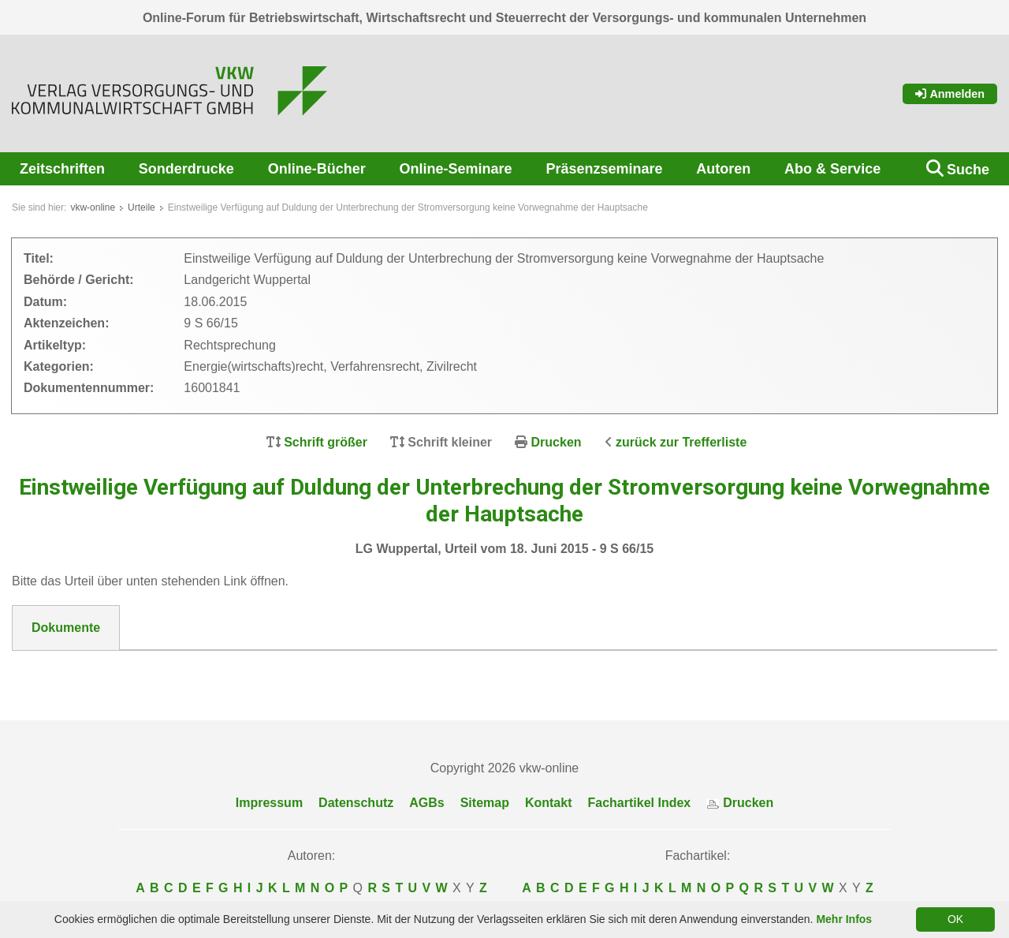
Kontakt (548, 803)
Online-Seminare (456, 169)
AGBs (426, 803)
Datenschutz (355, 803)
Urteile (141, 207)
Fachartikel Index (639, 803)
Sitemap (484, 803)
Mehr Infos (844, 919)
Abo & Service (832, 169)
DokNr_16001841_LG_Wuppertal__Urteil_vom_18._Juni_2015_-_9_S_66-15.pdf (267, 670)
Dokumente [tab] (66, 627)
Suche (968, 170)
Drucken (556, 442)
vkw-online (92, 207)
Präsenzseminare (603, 169)
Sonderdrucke (186, 169)
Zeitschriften (62, 169)
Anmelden (950, 94)
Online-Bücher (317, 169)
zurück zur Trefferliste (681, 442)
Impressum (269, 803)
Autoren (723, 169)
